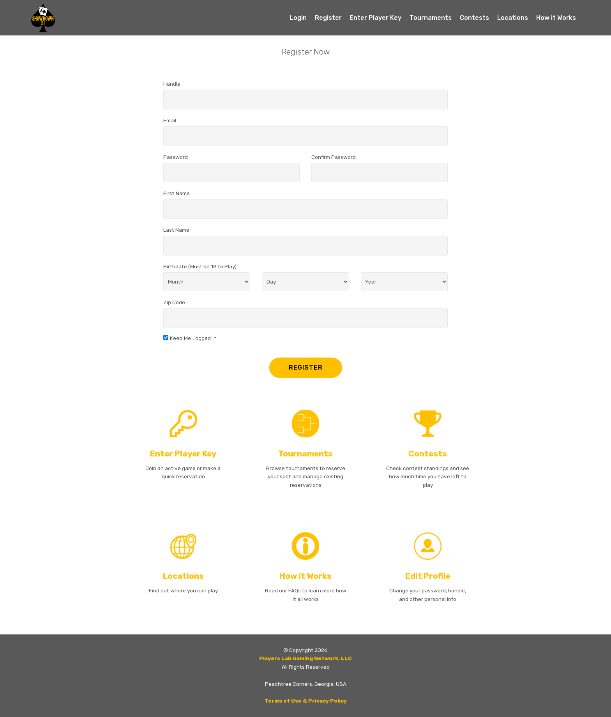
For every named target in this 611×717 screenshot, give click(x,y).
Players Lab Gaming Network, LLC (305, 658)
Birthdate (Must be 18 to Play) (200, 266)
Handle (171, 84)
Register (328, 17)
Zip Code (174, 302)
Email (169, 120)
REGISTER (306, 367)
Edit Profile (427, 576)
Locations (512, 17)
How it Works (556, 17)
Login (298, 17)
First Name (176, 193)
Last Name (176, 230)
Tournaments (431, 17)
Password (175, 157)
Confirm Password (333, 157)
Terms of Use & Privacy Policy (306, 701)
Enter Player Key (375, 17)
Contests (474, 17)
